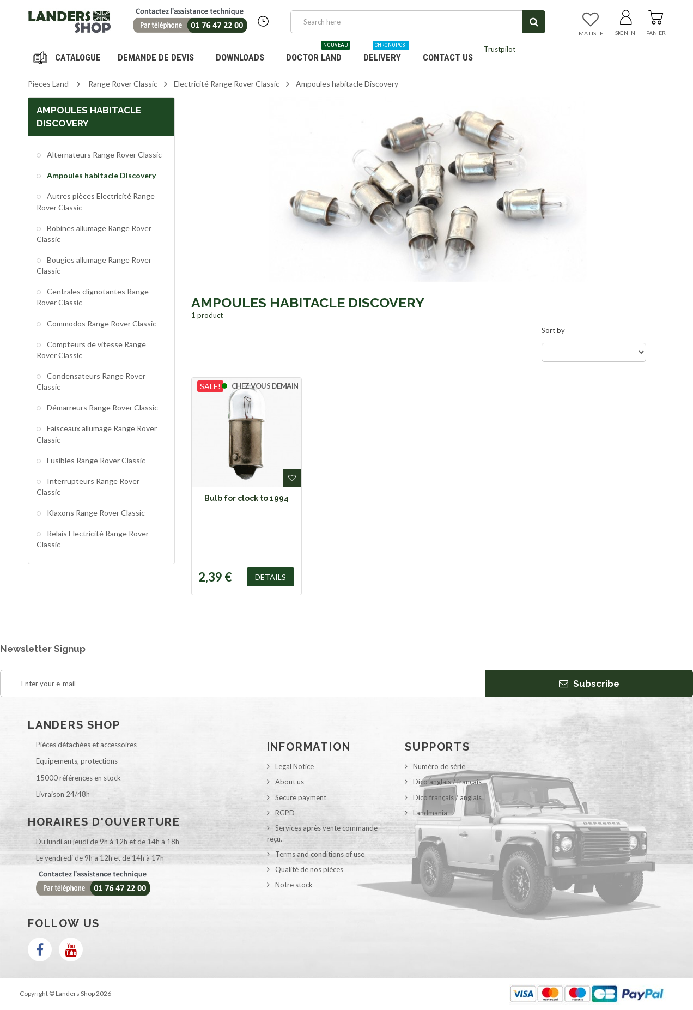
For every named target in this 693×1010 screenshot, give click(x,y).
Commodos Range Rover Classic (100, 323)
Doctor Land (318, 53)
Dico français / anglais (447, 797)
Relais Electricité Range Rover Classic (93, 539)
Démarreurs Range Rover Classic (101, 407)
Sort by (553, 330)
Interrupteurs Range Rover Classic (88, 486)
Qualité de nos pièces (309, 869)
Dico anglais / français (447, 781)
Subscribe (589, 683)
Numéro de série (439, 766)
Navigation (69, 57)
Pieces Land (48, 83)
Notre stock (294, 884)
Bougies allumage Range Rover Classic (94, 265)
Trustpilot (499, 49)
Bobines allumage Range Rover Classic (94, 233)
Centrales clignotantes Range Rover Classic (93, 297)
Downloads (240, 57)
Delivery (386, 53)
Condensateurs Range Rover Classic (91, 381)
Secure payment (300, 797)
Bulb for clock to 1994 (246, 498)
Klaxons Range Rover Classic (95, 512)
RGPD (285, 812)
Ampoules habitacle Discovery (100, 175)
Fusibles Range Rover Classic (95, 460)
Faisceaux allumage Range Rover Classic (97, 434)
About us (289, 781)
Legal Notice (294, 766)
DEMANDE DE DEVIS (156, 57)
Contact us (448, 57)
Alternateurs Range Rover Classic (103, 154)
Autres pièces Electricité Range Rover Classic (96, 201)
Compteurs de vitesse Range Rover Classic (91, 350)
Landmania (430, 812)
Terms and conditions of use (319, 854)
